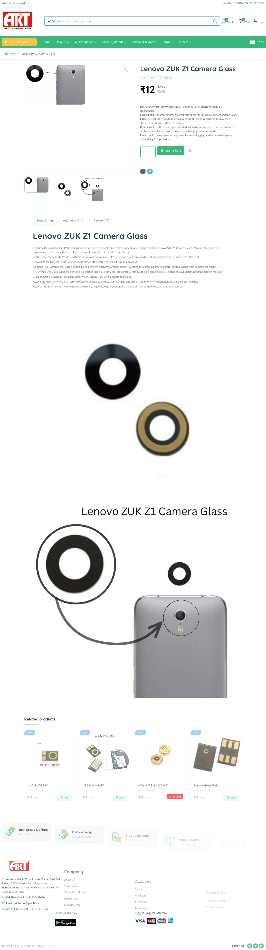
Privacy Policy (72, 916)
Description (45, 220)
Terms (167, 42)
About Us (63, 42)
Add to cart (171, 150)
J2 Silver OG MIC (93, 785)
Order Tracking (20, 3)
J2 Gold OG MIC (38, 785)
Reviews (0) (101, 220)
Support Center (73, 935)
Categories (19, 42)
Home (46, 42)
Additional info (73, 220)
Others (185, 42)
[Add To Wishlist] (190, 150)
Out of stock (175, 796)
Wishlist (6, 3)
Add (65, 797)
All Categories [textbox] (56, 21)
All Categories (85, 42)
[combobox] (58, 21)
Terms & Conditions (75, 922)
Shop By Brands (113, 42)
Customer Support (144, 42)
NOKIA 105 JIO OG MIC (153, 785)
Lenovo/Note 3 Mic (206, 785)
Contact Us (70, 929)
